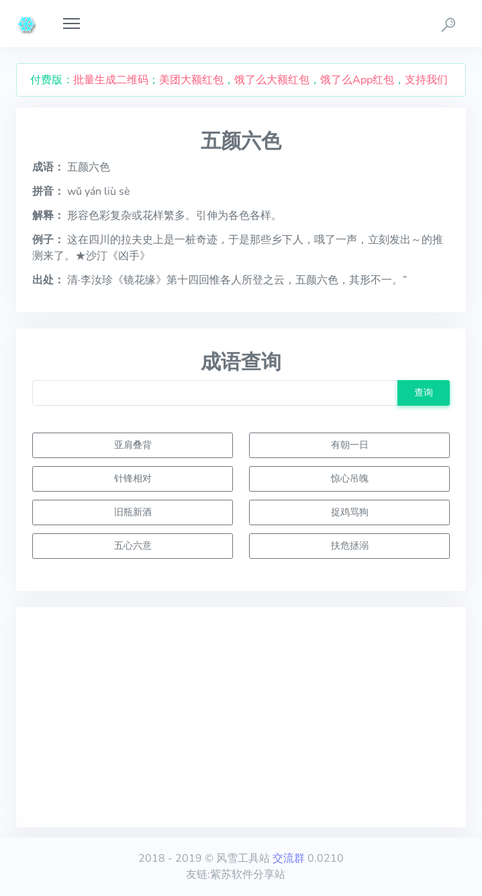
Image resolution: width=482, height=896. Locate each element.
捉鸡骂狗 (350, 512)
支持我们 (426, 80)
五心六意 (133, 545)
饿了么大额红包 (271, 80)
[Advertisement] (241, 717)
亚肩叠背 (133, 444)
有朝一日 (350, 444)
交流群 (289, 858)
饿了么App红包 (357, 80)
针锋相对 (133, 478)
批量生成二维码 (110, 80)
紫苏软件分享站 (247, 874)
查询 (423, 392)
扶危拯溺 (350, 545)
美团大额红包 (191, 80)
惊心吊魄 (350, 478)
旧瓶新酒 (133, 512)
